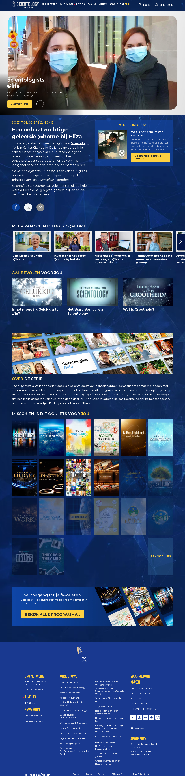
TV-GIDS (91, 4)
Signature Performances (72, 735)
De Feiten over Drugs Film (108, 733)
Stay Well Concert (104, 703)
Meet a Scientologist (70, 689)
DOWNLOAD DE (119, 4)
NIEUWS (103, 4)
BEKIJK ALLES (160, 556)
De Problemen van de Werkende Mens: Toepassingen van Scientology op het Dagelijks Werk (109, 684)
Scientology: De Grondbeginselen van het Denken (75, 747)
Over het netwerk (34, 686)
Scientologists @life (70, 740)
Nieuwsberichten (33, 712)
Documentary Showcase (73, 730)
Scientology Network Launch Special (35, 679)
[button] (181, 242)
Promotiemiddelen (34, 717)
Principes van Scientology (73, 707)
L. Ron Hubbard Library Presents (68, 713)
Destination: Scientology (72, 684)
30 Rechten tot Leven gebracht (106, 752)
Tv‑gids (30, 699)
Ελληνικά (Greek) (119, 771)
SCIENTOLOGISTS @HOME (32, 122)
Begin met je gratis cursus (148, 157)
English (76, 771)
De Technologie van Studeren (33, 171)
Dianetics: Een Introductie (73, 719)
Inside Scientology (69, 679)
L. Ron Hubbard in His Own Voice (71, 700)
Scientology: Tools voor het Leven (109, 696)
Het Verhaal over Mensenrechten (103, 744)
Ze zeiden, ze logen (105, 738)
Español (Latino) (141, 771)
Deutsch (102, 771)
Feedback (139, 725)
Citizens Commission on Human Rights (108, 759)
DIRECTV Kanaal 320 (141, 685)
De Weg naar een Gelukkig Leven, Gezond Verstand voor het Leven (109, 725)
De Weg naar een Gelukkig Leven (109, 716)
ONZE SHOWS (66, 4)
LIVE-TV (80, 4)
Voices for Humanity (70, 694)
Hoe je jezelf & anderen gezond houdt (106, 709)
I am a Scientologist (70, 724)
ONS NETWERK (49, 4)
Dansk (89, 771)
